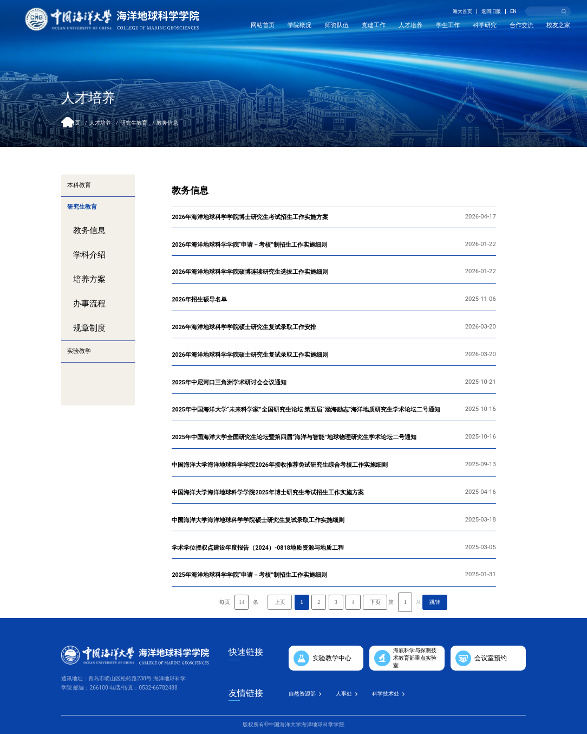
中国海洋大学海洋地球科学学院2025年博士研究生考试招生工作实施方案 (268, 492)
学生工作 (448, 25)
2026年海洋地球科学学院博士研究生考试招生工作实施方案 (250, 217)
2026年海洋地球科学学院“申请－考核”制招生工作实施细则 (249, 244)
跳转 (434, 602)
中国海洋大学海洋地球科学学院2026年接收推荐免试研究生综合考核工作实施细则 (280, 464)
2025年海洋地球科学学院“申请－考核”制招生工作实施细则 (249, 574)
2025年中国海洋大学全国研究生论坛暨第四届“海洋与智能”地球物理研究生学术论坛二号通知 (294, 437)
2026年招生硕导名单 (199, 299)
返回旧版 (491, 11)
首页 (74, 123)
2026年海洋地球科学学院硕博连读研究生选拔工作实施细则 (250, 271)
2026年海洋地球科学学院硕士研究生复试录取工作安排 (244, 327)
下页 (375, 602)
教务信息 (167, 123)
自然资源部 (302, 694)
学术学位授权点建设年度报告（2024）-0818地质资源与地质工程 (257, 547)
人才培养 (410, 25)
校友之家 (558, 25)
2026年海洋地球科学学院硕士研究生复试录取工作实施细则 (250, 354)
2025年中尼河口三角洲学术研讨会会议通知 (229, 382)
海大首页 (462, 11)
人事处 (344, 694)
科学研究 (485, 25)
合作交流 (521, 25)
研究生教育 (133, 123)
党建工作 (374, 25)
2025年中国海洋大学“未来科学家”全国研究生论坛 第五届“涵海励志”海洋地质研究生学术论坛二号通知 (306, 409)
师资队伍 (337, 25)
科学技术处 (385, 694)
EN (513, 11)
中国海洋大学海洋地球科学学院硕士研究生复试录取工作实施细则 (258, 520)
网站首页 (263, 25)
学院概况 (299, 25)
